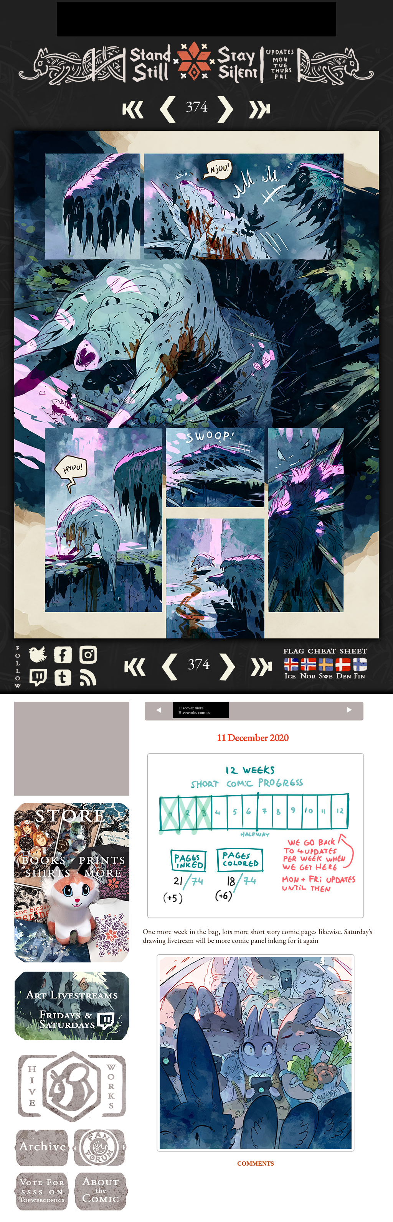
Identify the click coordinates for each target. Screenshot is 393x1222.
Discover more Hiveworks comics (194, 710)
